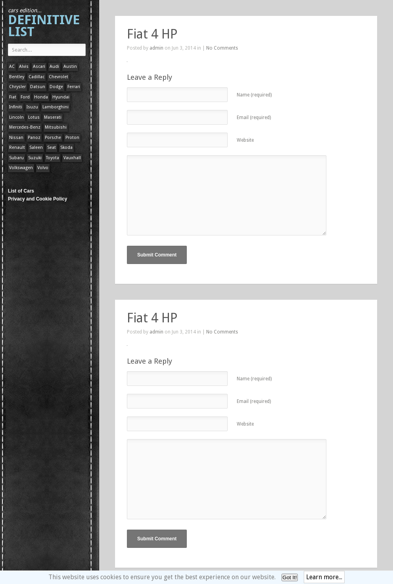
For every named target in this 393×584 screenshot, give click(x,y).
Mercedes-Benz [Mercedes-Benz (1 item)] (24, 127)
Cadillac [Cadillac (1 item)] (36, 76)
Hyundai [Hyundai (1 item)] (60, 97)
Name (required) (254, 95)
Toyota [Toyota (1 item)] (52, 157)
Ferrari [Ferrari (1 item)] (73, 86)
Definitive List (44, 23)
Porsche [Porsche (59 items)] (53, 137)
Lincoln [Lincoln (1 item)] (16, 117)
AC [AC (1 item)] (12, 66)
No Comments (222, 48)
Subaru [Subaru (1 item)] (16, 157)
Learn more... (324, 577)
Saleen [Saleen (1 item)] (36, 147)
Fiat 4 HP (152, 34)
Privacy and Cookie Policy (37, 199)
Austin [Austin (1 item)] (70, 66)
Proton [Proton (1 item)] (72, 137)
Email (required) (254, 117)
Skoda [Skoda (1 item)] (66, 147)
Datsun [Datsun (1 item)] (37, 86)
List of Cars (21, 191)
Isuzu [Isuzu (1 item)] (32, 107)
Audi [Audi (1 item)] (54, 66)
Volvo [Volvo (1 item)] (42, 167)
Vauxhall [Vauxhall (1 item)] (72, 157)
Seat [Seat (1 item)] (51, 147)
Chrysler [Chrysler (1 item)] (17, 86)
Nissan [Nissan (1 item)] (16, 137)
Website (245, 140)
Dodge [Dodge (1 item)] (56, 86)
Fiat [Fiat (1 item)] (12, 97)
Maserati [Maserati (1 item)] (52, 117)
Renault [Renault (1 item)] (17, 147)
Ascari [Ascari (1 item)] (39, 66)
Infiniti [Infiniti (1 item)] (15, 107)
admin (156, 48)
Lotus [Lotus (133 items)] (34, 117)
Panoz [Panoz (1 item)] (34, 137)
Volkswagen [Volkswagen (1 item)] (21, 167)
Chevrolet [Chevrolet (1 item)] (58, 76)
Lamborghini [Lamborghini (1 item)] (55, 107)
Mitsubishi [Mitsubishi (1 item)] (56, 127)
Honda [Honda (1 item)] (41, 97)
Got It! (289, 577)
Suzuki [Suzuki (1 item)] (35, 157)
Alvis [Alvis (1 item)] (24, 66)
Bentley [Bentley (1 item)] (16, 76)
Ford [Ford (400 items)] (25, 97)
